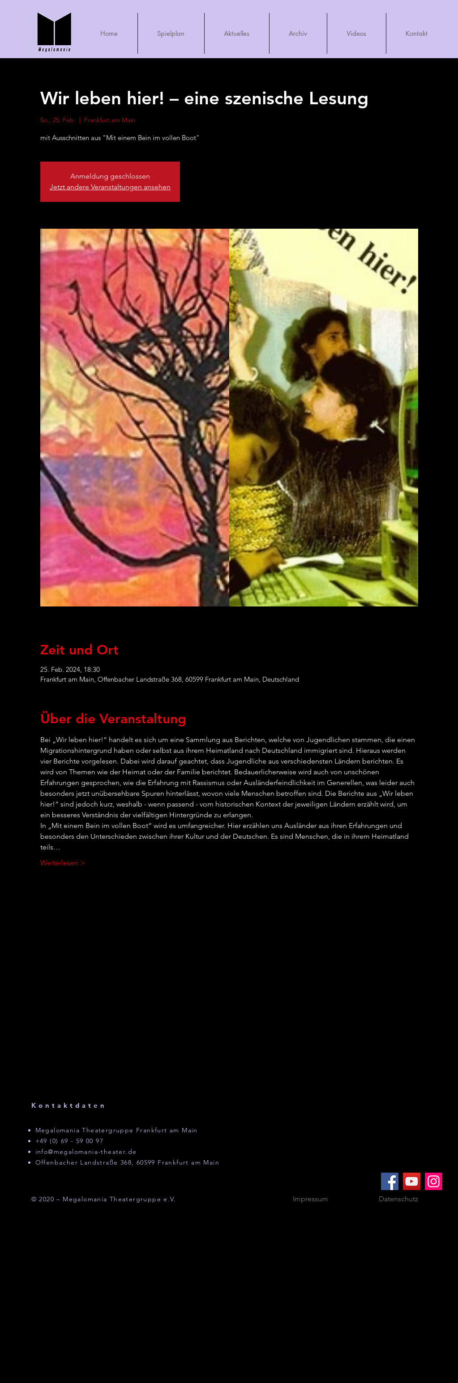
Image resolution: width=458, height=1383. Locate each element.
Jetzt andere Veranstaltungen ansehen (110, 187)
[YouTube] (411, 1181)
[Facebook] (389, 1181)
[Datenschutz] (398, 1199)
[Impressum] (311, 1199)
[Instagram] (433, 1181)
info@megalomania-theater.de (86, 1152)
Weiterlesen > (62, 862)
